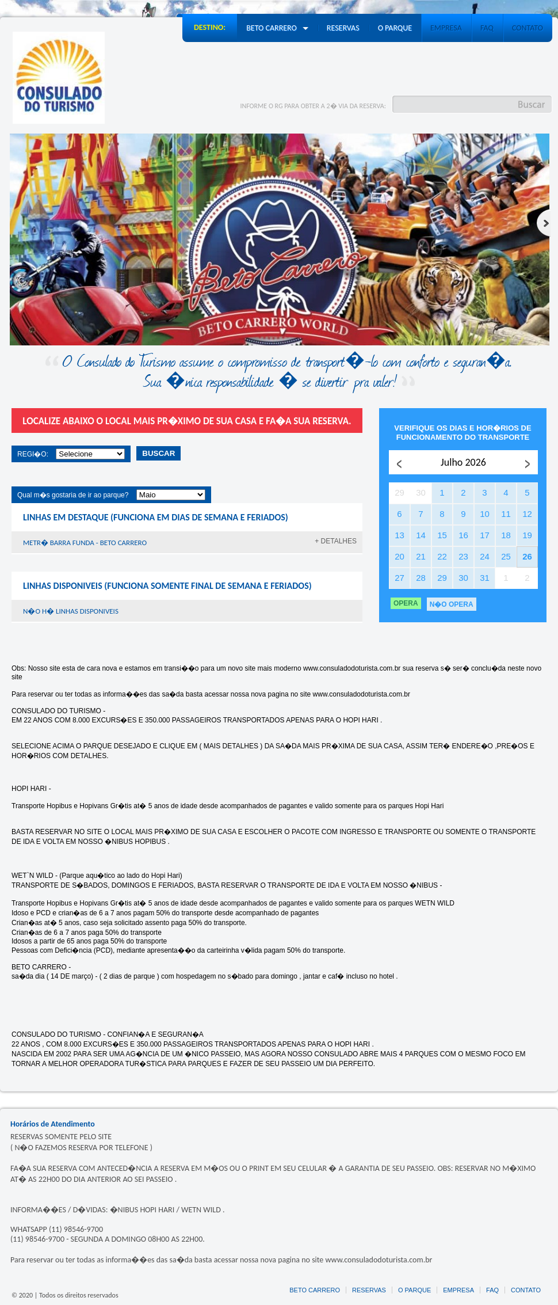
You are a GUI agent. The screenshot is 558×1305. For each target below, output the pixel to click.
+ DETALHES (336, 541)
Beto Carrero (277, 28)
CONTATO (526, 1290)
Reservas (343, 28)
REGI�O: (32, 454)
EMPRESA (458, 1290)
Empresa (446, 28)
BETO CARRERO (314, 1290)
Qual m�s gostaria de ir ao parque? (72, 495)
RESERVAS (369, 1290)
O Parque (395, 28)
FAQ (487, 28)
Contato (527, 28)
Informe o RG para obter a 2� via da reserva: (313, 106)
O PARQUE (414, 1290)
